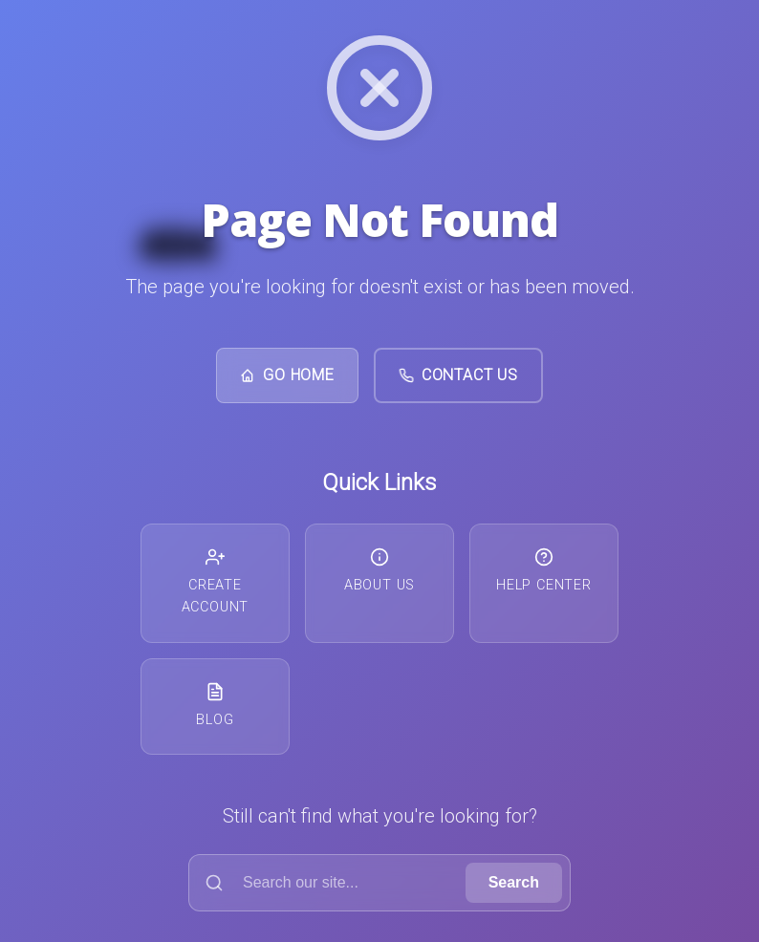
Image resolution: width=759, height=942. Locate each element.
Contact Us (458, 375)
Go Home (287, 375)
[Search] (331, 883)
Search (513, 882)
